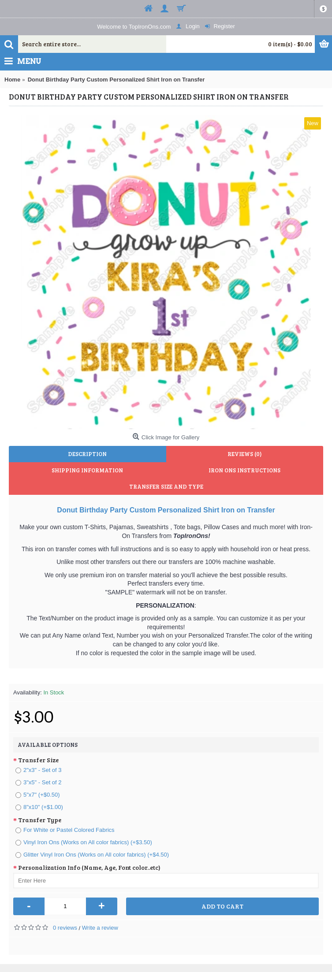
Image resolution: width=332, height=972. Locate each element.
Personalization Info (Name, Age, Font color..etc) (89, 867)
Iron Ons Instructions (244, 470)
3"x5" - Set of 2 (38, 782)
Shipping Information (87, 470)
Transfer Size (38, 760)
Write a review (100, 927)
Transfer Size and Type (166, 486)
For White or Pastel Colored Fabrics (65, 830)
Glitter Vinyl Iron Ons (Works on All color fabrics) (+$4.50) (92, 854)
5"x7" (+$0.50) (37, 794)
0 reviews (65, 927)
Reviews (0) (244, 454)
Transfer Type (39, 820)
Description (87, 454)
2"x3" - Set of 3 (38, 770)
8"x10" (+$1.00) (39, 807)
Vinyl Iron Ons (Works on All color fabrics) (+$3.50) (83, 842)
